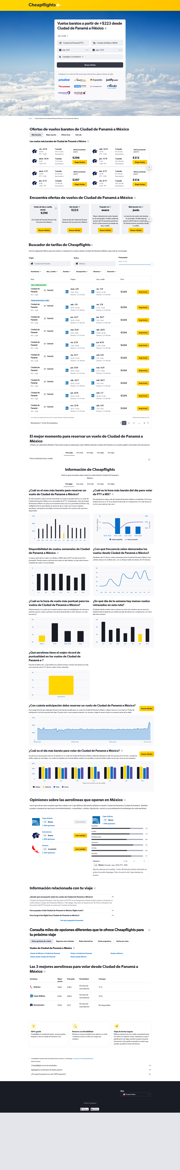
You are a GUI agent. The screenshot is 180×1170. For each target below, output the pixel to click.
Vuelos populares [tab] (104, 941)
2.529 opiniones (48, 853)
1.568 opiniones (48, 825)
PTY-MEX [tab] (100, 453)
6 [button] (144, 423)
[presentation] (106, 28)
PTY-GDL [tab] (111, 453)
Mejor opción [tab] (51, 135)
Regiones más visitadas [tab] (65, 941)
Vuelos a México (117, 953)
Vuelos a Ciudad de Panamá (81, 953)
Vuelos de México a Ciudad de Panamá (45, 953)
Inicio (30, 118)
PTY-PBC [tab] (90, 453)
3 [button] (133, 423)
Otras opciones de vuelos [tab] (41, 941)
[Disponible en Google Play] (84, 1112)
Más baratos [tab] (36, 135)
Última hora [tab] (65, 135)
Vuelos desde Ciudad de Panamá (42, 957)
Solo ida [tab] (78, 135)
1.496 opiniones (48, 839)
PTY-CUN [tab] (69, 453)
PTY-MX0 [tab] (68, 484)
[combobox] (63, 35)
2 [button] (128, 423)
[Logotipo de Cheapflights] (42, 5)
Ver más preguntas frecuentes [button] (71, 920)
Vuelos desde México (78, 957)
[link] (44, 230)
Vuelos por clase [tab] (122, 941)
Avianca (45, 845)
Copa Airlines (47, 818)
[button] (72, 50)
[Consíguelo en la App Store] (95, 1112)
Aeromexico (47, 832)
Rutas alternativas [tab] (86, 941)
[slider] (152, 264)
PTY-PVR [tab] (80, 453)
